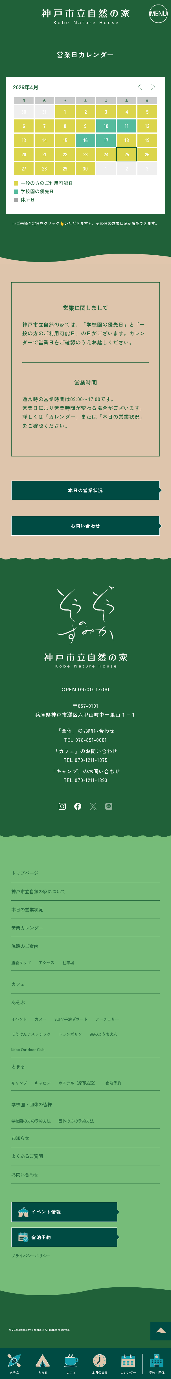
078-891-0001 (91, 739)
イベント (19, 1019)
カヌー (41, 1019)
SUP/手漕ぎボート (71, 1019)
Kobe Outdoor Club (28, 1049)
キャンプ (19, 1083)
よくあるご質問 (27, 1156)
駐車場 (68, 962)
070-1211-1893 (91, 780)
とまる (18, 1066)
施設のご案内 (24, 946)
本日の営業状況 (85, 490)
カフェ (18, 984)
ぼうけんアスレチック (31, 1034)
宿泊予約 (113, 1083)
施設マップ (21, 962)
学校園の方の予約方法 (31, 1121)
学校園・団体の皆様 (31, 1104)
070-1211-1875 (91, 759)
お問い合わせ (85, 525)
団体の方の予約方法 (76, 1121)
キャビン (43, 1083)
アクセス (46, 962)
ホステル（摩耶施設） (78, 1083)
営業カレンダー (27, 927)
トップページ (24, 872)
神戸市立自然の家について (38, 891)
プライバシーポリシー (31, 1255)
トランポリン (70, 1034)
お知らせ (20, 1137)
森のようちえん (104, 1034)
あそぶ (18, 1002)
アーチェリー (107, 1019)
